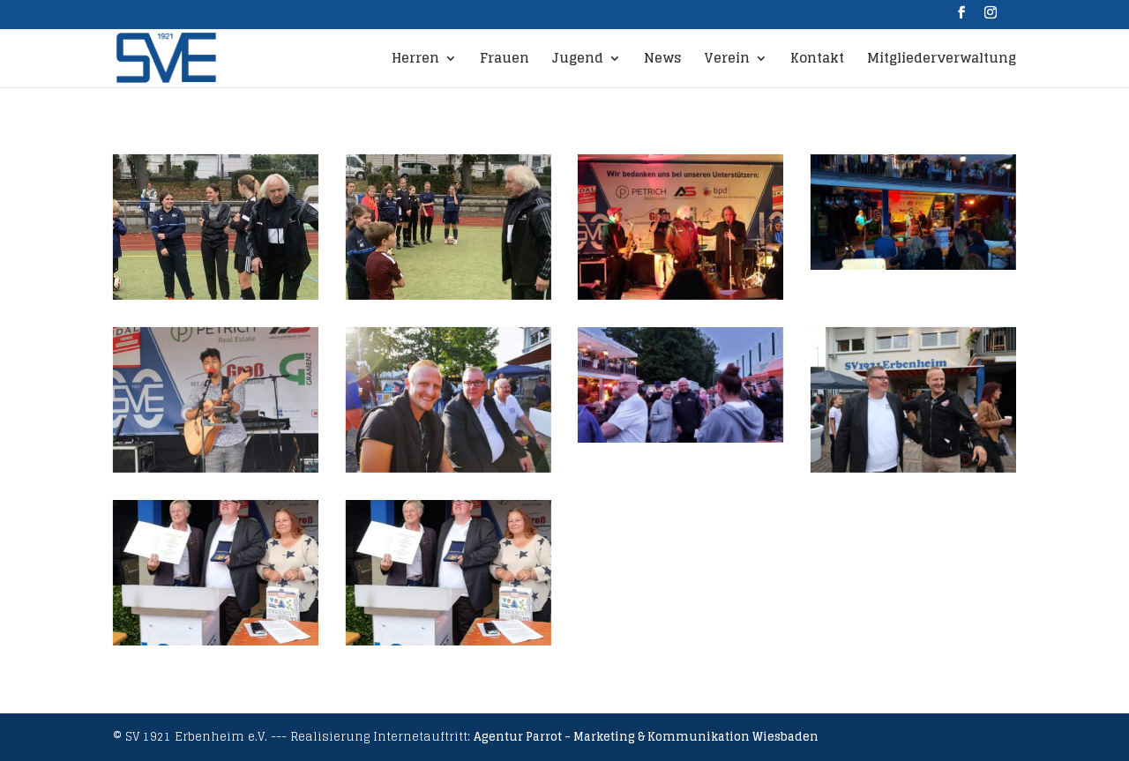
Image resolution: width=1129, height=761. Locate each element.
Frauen (504, 61)
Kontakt (817, 61)
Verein (727, 61)
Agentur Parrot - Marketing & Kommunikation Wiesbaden (646, 737)
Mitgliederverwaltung (941, 61)
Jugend (577, 61)
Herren (415, 61)
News (662, 61)
